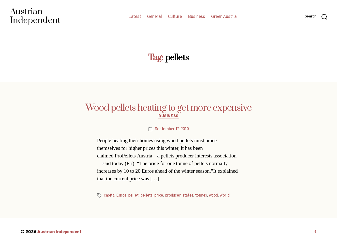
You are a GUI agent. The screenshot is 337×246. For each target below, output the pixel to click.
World (224, 195)
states (188, 195)
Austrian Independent (59, 232)
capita (109, 195)
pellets (146, 195)
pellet (133, 195)
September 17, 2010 (172, 129)
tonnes (201, 195)
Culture (175, 17)
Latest (134, 17)
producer (173, 195)
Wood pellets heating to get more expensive (168, 108)
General (154, 17)
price (158, 195)
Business (196, 17)
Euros (121, 195)
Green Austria (224, 17)
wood (213, 195)
